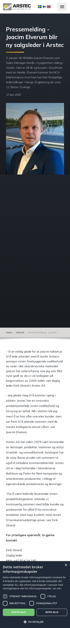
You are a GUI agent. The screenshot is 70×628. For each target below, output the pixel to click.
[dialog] (35, 594)
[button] (35, 622)
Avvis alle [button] (51, 612)
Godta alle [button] (18, 612)
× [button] (65, 565)
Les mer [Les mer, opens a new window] (57, 588)
